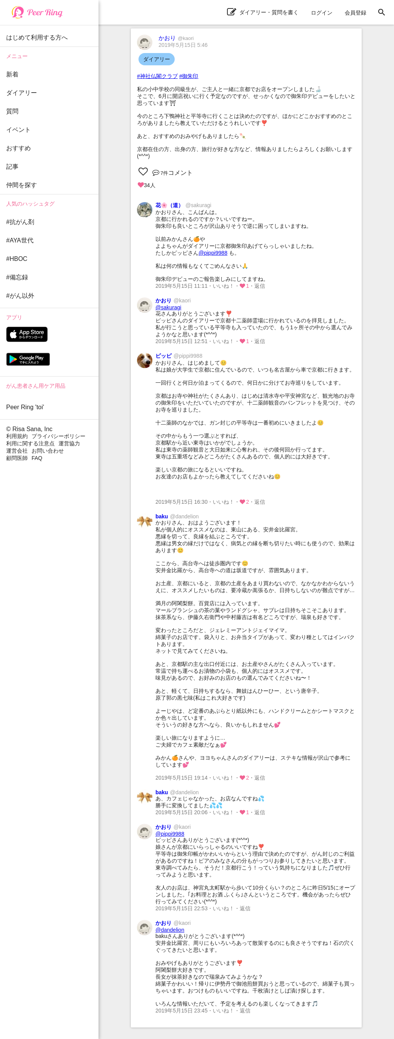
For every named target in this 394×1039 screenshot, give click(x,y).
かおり (176, 38)
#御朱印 (189, 76)
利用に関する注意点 (30, 443)
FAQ (37, 458)
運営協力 (69, 443)
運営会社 (17, 451)
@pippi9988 (213, 253)
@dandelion (169, 930)
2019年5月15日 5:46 (183, 45)
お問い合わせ (48, 451)
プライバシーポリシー (58, 436)
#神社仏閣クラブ (157, 76)
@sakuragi (168, 307)
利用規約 (17, 436)
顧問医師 (17, 458)
